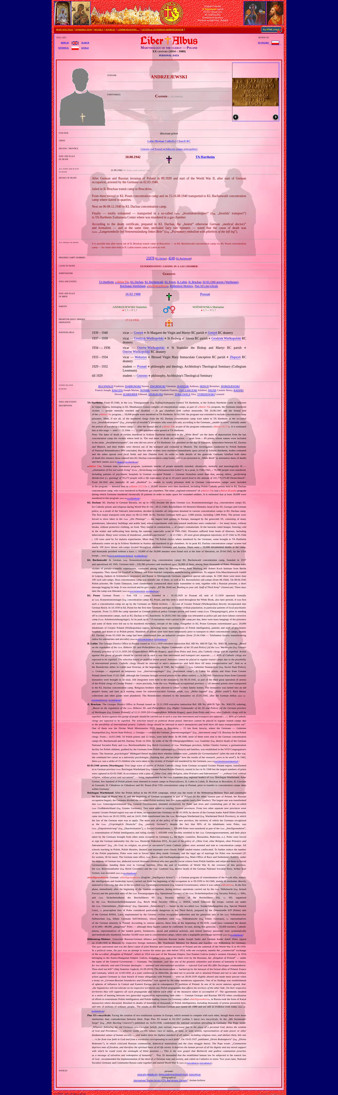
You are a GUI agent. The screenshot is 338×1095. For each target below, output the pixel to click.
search (85, 42)
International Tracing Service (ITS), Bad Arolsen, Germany (160, 1080)
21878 (150, 258)
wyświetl (63, 47)
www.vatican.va (193, 1063)
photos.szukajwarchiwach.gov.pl (173, 1074)
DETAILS (98, 29)
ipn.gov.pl (120, 462)
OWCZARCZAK (188, 390)
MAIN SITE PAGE (64, 29)
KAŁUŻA (117, 390)
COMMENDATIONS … (128, 29)
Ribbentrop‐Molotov (181, 286)
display (65, 42)
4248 (172, 258)
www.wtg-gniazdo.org (147, 1074)
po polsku (263, 42)
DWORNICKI (157, 386)
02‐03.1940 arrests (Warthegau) (220, 282)
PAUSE (212, 390)
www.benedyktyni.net (99, 700)
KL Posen (170, 282)
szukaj (85, 47)
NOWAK (145, 390)
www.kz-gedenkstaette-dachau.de (120, 556)
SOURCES (110, 29)
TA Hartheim (106, 282)
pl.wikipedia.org (114, 700)
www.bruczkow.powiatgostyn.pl (226, 761)
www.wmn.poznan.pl (145, 639)
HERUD (204, 386)
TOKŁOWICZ (182, 394)
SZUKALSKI (155, 394)
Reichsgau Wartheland (132, 286)
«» (122, 282)
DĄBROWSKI (133, 386)
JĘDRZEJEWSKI (230, 386)
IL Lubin (182, 282)
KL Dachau (161, 258)
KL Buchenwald (183, 258)
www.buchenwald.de (137, 591)
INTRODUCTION (83, 29)
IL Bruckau (194, 282)
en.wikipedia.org (131, 462)
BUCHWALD (105, 386)
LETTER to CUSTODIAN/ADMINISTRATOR (162, 29)
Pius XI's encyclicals (206, 286)
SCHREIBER (130, 394)
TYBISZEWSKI (206, 394)
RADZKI (238, 390)
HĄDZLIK (183, 386)
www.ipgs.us (194, 1074)
